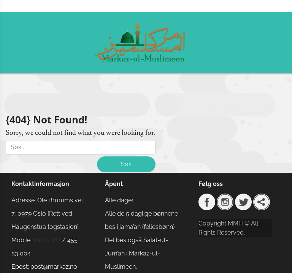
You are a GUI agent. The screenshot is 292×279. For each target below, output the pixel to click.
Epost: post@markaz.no (44, 266)
